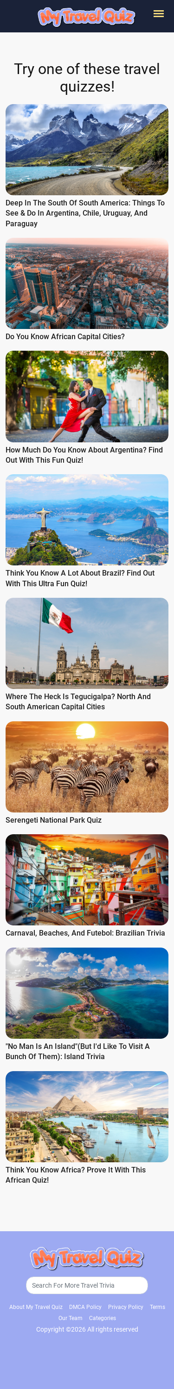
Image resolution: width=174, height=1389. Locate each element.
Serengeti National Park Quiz (54, 818)
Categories (102, 1316)
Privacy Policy (125, 1305)
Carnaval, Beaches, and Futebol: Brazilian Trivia (85, 932)
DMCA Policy (85, 1305)
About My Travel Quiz (36, 1305)
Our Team (70, 1316)
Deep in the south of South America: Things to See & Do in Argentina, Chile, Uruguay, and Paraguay (85, 213)
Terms (157, 1305)
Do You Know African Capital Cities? (65, 336)
